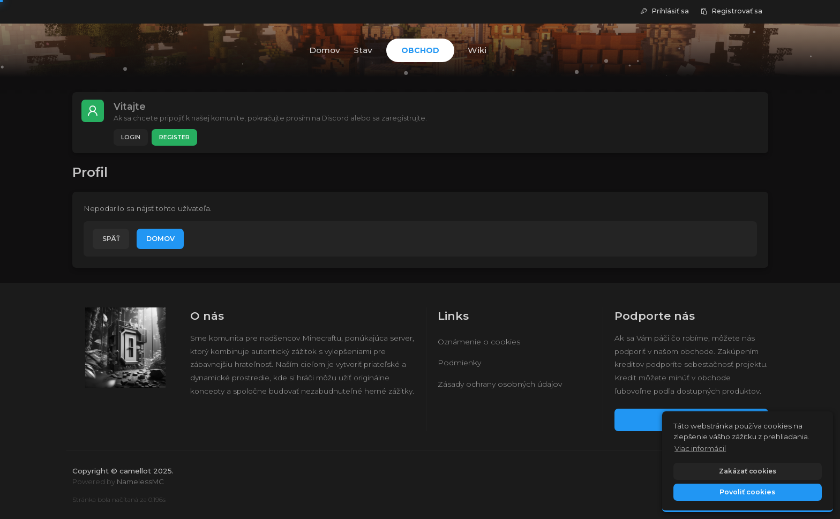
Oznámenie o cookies (479, 342)
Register (174, 137)
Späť (111, 239)
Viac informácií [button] (700, 448)
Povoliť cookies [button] (747, 492)
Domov (160, 239)
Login (130, 137)
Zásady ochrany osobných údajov (500, 384)
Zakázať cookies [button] (747, 471)
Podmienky (459, 362)
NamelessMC (140, 481)
